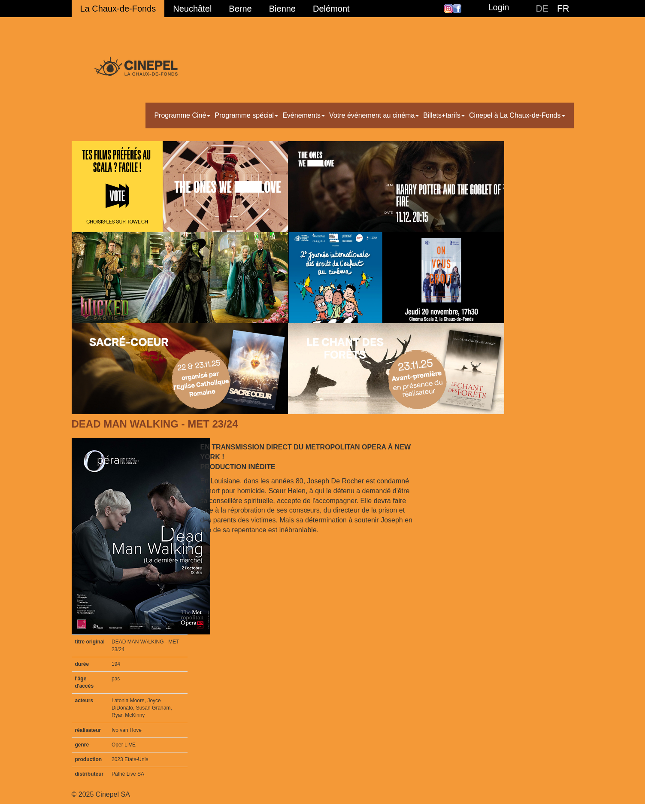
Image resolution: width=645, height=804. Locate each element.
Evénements (303, 115)
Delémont (331, 8)
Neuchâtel (192, 8)
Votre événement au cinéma (374, 115)
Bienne (282, 8)
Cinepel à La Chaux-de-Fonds (517, 115)
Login (498, 7)
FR (563, 8)
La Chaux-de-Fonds (118, 8)
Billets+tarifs (444, 115)
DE (542, 8)
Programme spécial (246, 115)
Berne (240, 8)
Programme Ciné (182, 115)
